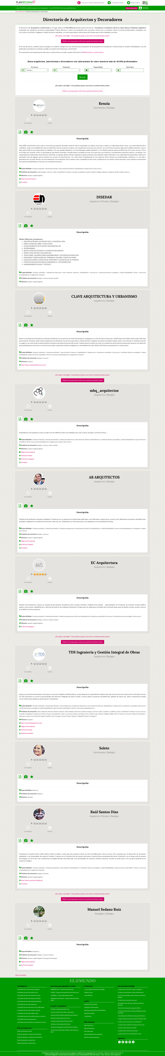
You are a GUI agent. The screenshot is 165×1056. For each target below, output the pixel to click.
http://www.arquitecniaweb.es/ (32, 880)
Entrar (143, 8)
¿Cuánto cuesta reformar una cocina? (128, 1030)
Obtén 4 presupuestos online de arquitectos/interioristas (82, 41)
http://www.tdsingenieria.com (31, 723)
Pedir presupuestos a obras (24, 1031)
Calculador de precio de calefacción (27, 1004)
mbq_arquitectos (104, 390)
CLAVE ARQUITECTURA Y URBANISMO (104, 296)
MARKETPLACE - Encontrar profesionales (62, 989)
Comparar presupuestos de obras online (62, 1021)
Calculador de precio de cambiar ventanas (28, 1010)
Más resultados (20, 975)
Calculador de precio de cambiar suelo (27, 1013)
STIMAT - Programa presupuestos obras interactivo (65, 992)
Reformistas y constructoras (93, 52)
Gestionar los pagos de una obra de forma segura (64, 1027)
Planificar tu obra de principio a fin (60, 1009)
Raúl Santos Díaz (104, 812)
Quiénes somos (88, 992)
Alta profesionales (131, 8)
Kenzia (104, 103)
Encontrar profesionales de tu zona (60, 1018)
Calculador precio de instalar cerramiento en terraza (31, 1022)
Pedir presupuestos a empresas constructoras (29, 1037)
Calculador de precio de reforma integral (28, 989)
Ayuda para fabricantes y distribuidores (95, 1010)
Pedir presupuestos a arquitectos (26, 1040)
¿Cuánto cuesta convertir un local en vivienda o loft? (132, 1019)
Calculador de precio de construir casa (27, 992)
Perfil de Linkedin (27, 544)
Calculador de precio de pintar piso (26, 1019)
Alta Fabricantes (88, 1031)
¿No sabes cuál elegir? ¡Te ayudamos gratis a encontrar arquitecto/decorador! (82, 36)
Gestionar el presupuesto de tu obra (60, 1024)
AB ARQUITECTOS (104, 477)
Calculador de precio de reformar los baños (29, 998)
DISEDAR (104, 197)
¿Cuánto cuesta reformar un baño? (127, 1027)
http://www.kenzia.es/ (28, 179)
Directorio (133, 3)
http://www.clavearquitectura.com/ (33, 365)
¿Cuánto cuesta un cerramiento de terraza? (129, 1033)
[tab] (20, 132)
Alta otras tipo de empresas (91, 1037)
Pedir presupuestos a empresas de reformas (29, 1034)
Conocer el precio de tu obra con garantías (62, 1012)
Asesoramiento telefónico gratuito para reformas (64, 1015)
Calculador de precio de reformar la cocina (28, 995)
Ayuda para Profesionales (91, 1007)
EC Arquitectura (104, 563)
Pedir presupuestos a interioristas (26, 1043)
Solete (104, 748)
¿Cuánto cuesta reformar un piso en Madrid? (130, 989)
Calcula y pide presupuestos (90, 3)
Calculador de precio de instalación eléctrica (29, 1001)
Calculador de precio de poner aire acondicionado (30, 1007)
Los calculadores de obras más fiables (94, 989)
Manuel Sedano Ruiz (104, 909)
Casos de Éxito (88, 995)
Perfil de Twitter (26, 455)
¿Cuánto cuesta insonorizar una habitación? (130, 1022)
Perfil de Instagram (27, 459)
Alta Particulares (89, 1025)
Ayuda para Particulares (91, 1004)
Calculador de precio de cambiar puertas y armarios (31, 1016)
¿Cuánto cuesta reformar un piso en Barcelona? (130, 992)
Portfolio (24, 182)
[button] (145, 3)
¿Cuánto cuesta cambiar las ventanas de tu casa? (131, 1024)
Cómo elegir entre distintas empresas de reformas (131, 1016)
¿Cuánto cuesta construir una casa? (127, 1000)
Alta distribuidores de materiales (93, 1034)
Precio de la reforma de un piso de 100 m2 (129, 1008)
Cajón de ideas (116, 3)
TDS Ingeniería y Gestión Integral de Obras (104, 652)
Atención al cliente (89, 1013)
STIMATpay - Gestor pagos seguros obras (62, 995)
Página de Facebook (28, 452)
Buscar (82, 77)
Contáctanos (87, 1016)
